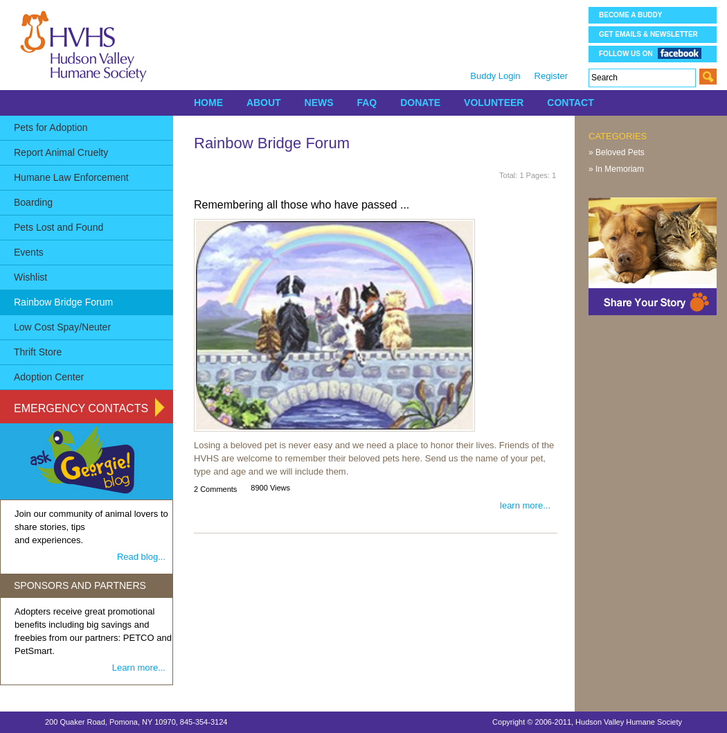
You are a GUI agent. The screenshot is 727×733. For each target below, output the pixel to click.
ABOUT (263, 102)
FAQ (367, 102)
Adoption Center (49, 376)
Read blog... (141, 556)
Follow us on (650, 53)
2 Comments (215, 489)
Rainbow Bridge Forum (63, 302)
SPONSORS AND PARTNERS (80, 585)
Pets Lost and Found (58, 227)
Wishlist (30, 277)
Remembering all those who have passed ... (301, 205)
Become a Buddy (630, 15)
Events (29, 252)
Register (551, 76)
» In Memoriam (616, 169)
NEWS (319, 102)
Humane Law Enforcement (71, 177)
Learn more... (138, 667)
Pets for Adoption (51, 127)
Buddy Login (495, 76)
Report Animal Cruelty (61, 152)
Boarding (33, 202)
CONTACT (570, 102)
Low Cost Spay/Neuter (62, 327)
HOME (208, 102)
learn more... (525, 505)
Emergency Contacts (81, 408)
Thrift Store (38, 351)
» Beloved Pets (617, 152)
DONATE (420, 102)
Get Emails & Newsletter (648, 34)
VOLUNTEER (493, 102)
